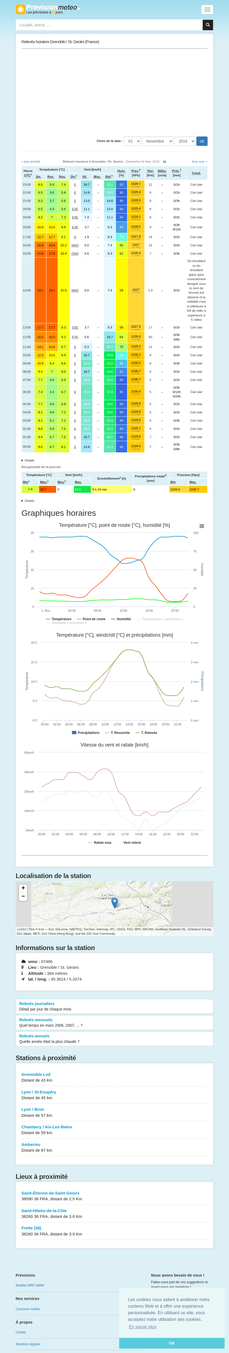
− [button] (23, 897)
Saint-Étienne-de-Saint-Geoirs (114, 1196)
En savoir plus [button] (143, 1326)
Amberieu (114, 1147)
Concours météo (28, 1309)
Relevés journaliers (114, 1006)
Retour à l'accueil (48, 9)
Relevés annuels (114, 1039)
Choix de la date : (110, 141)
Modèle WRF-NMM (30, 1285)
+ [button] (23, 888)
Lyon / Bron (114, 1112)
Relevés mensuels (114, 1023)
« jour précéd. (31, 161)
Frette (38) (114, 1231)
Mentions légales (28, 1344)
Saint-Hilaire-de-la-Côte (114, 1214)
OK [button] (172, 1343)
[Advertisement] (114, 92)
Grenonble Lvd (114, 1077)
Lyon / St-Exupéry (114, 1095)
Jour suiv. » (200, 161)
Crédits (21, 1332)
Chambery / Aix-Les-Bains (114, 1130)
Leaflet (21, 929)
